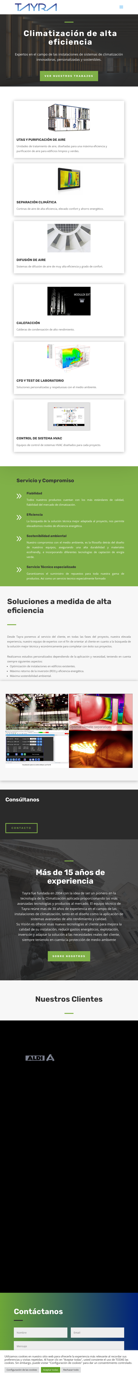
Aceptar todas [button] (50, 1369)
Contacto (21, 827)
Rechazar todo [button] (71, 1369)
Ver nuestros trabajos (69, 76)
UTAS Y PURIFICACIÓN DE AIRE (41, 140)
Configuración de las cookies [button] (22, 1369)
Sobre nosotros (69, 956)
